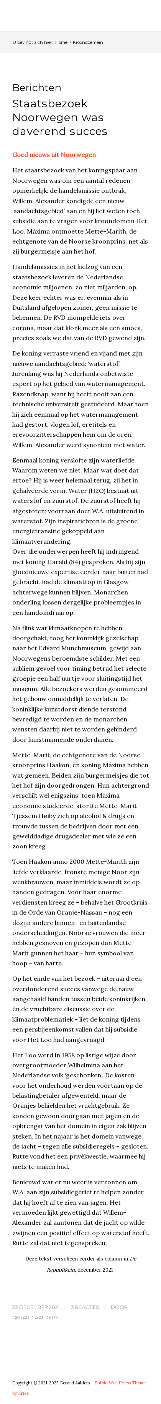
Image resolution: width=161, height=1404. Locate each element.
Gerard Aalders (35, 1317)
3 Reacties (85, 1307)
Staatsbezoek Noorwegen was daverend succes (60, 117)
